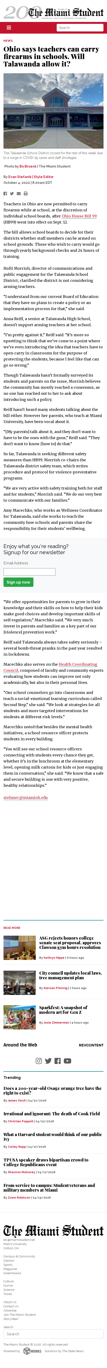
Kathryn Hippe (54, 957)
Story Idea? (11, 1319)
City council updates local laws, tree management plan (70, 975)
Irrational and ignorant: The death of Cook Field (51, 1113)
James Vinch (17, 1100)
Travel (7, 1294)
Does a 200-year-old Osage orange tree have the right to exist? (52, 1090)
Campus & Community (19, 1256)
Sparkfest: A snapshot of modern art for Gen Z (63, 1010)
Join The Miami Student (19, 1314)
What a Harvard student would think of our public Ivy (52, 1137)
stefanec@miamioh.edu (25, 797)
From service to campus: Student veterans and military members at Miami (49, 1188)
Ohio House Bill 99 (79, 216)
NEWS (8, 40)
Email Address (15, 563)
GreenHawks (12, 1273)
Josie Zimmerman (56, 1022)
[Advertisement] (53, 860)
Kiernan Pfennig (55, 988)
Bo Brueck (27, 166)
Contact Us (10, 1306)
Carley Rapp (17, 1146)
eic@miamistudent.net (19, 1240)
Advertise (9, 1310)
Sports (7, 1265)
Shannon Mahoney (21, 1172)
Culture (8, 1281)
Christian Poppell (20, 1121)
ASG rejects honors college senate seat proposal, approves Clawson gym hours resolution (70, 942)
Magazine (10, 1269)
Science (8, 1289)
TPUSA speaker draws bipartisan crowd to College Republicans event (45, 1162)
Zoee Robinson (19, 1197)
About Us (9, 1302)
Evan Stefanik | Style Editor (31, 177)
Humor (8, 1285)
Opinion (8, 1260)
